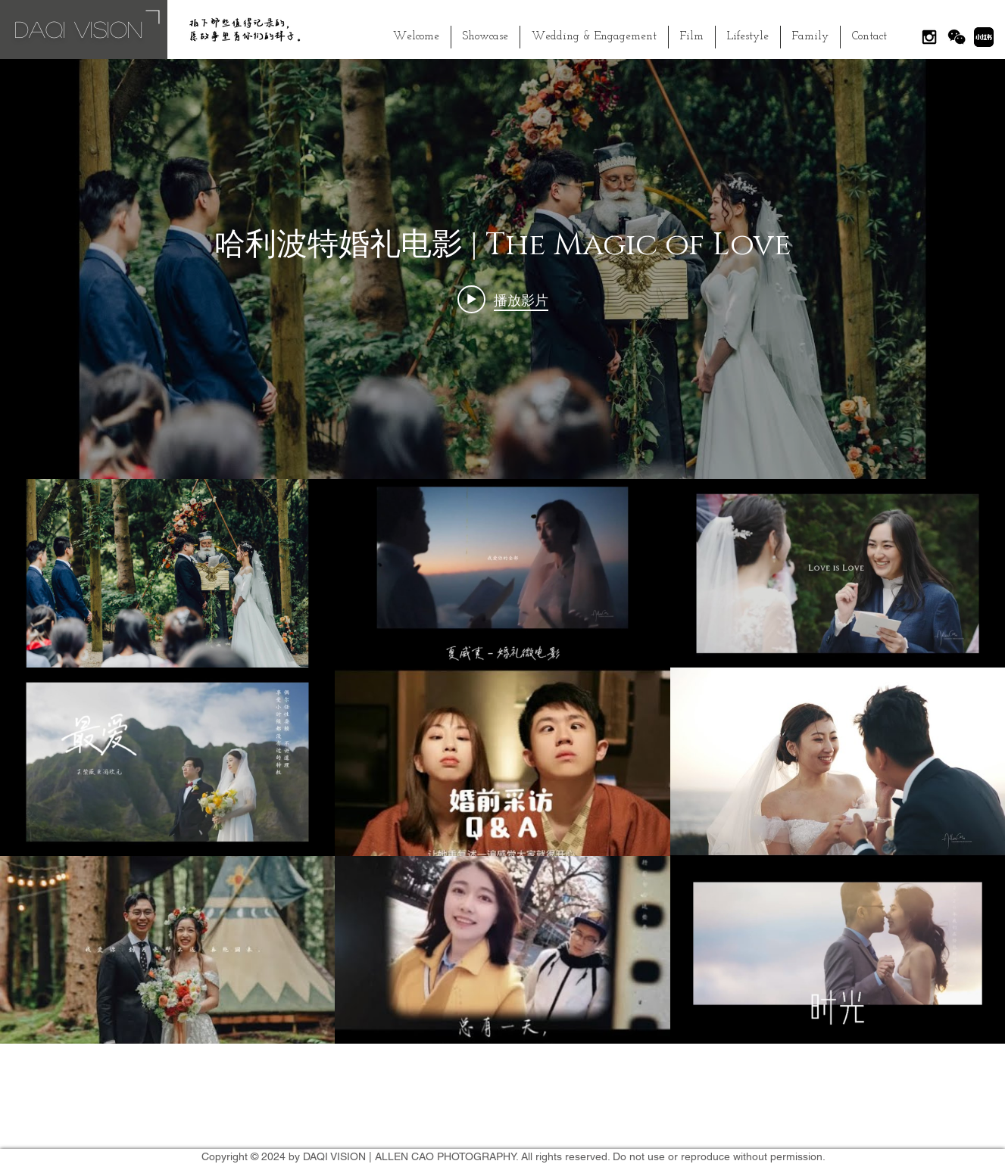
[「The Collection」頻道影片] (502, 761)
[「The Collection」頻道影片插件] (502, 551)
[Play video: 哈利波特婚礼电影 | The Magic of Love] (502, 300)
